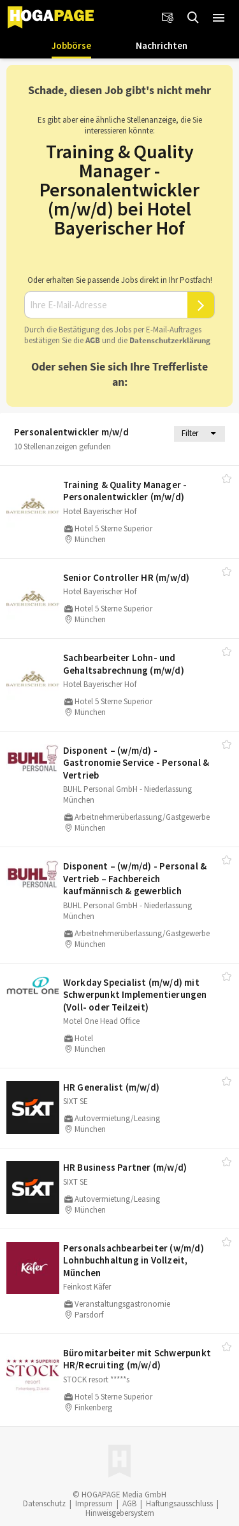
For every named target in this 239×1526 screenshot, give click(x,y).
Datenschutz (44, 1503)
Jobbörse (71, 45)
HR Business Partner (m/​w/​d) (125, 1167)
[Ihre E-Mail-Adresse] (105, 305)
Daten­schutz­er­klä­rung (169, 340)
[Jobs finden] (193, 18)
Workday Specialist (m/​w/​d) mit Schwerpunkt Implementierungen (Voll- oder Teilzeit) (135, 994)
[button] (218, 18)
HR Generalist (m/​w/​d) (111, 1087)
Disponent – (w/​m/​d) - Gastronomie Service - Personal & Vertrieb (136, 762)
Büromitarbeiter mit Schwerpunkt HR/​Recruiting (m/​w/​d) (137, 1359)
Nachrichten (161, 45)
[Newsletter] (167, 18)
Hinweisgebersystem (119, 1513)
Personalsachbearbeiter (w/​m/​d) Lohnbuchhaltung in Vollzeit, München (133, 1260)
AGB (92, 340)
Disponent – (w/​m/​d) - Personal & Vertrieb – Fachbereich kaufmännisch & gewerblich (134, 878)
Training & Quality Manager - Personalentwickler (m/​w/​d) (125, 491)
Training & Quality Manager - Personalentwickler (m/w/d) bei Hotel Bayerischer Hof (119, 189)
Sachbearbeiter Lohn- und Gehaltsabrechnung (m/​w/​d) (123, 663)
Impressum (94, 1503)
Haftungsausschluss (179, 1503)
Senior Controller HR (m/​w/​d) (126, 577)
